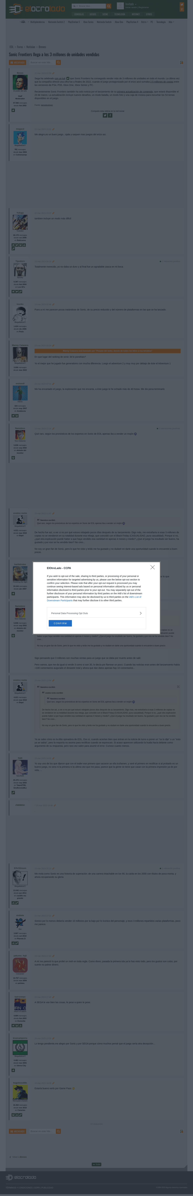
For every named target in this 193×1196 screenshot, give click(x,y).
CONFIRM (64, 623)
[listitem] (96, 613)
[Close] (154, 568)
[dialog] (96, 598)
